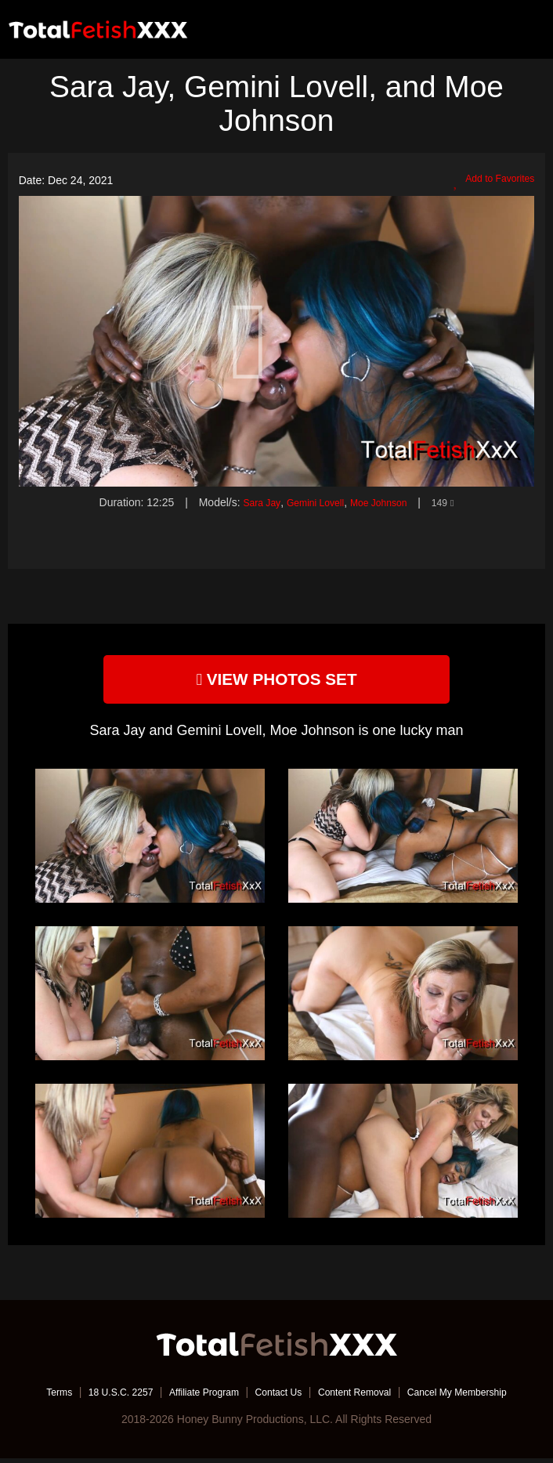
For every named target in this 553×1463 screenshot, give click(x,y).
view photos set (276, 681)
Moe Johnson (384, 502)
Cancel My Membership (480, 1396)
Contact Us (278, 1396)
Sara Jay (251, 502)
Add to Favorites (488, 181)
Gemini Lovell (312, 502)
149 (454, 502)
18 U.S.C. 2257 (98, 1396)
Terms (30, 1396)
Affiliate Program (193, 1396)
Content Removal (364, 1396)
